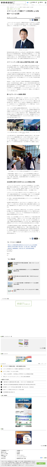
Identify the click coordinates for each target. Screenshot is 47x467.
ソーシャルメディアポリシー (22, 456)
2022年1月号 (37, 17)
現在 (39, 363)
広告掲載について (20, 450)
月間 (45, 363)
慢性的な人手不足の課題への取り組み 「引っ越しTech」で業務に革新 (22, 246)
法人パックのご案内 (4, 453)
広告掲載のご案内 (34, 2)
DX (7, 255)
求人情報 (18, 452)
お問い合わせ (3, 458)
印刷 (36, 238)
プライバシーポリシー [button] (29, 465)
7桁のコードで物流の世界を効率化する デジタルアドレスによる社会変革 (22, 244)
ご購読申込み (40, 2)
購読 (45, 457)
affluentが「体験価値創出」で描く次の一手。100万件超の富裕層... (21, 248)
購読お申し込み (3, 452)
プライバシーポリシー (20, 455)
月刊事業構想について (5, 450)
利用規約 (18, 453)
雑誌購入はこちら (4, 455)
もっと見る (9, 250)
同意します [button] (41, 463)
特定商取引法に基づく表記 (21, 458)
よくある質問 (3, 456)
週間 (42, 363)
